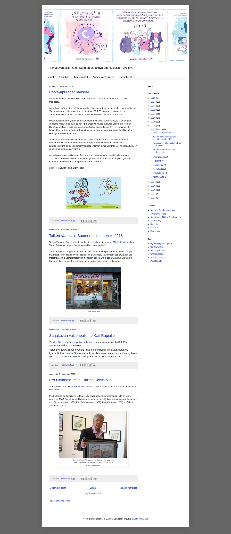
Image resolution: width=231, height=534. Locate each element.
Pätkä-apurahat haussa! (69, 92)
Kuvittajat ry (155, 220)
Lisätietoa (54, 168)
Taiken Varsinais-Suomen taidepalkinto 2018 (86, 236)
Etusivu (93, 488)
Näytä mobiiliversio (93, 493)
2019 (153, 122)
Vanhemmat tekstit (128, 488)
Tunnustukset (81, 77)
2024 (153, 102)
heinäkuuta (158, 165)
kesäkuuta (158, 169)
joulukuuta (158, 129)
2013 (153, 198)
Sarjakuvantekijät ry (103, 77)
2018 (153, 126)
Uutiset (50, 77)
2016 (153, 186)
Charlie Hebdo (156, 254)
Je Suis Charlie (157, 257)
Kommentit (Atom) (63, 501)
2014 (153, 194)
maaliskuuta (159, 173)
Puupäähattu (156, 261)
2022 (153, 110)
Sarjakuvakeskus (158, 214)
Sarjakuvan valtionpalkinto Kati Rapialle (82, 335)
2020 (153, 118)
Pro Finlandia (78, 386)
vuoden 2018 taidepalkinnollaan (119, 242)
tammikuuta (158, 177)
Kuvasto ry (155, 231)
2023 (153, 106)
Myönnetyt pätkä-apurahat (162, 243)
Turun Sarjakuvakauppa (61, 251)
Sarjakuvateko (156, 247)
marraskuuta (159, 157)
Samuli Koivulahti (140, 519)
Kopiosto (154, 227)
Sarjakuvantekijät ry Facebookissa (165, 217)
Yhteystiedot (125, 77)
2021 (153, 114)
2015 (153, 190)
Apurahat (64, 77)
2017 (153, 182)
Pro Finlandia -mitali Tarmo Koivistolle (80, 380)
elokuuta (157, 161)
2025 (153, 98)
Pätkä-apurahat (157, 250)
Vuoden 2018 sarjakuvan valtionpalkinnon (71, 342)
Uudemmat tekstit (58, 488)
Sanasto (154, 224)
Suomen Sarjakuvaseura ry (162, 210)
